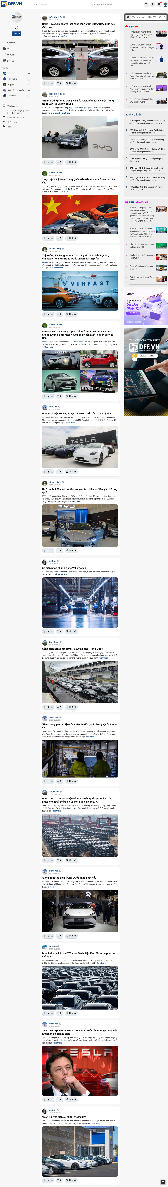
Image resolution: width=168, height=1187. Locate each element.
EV (61, 344)
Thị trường (12, 79)
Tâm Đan (53, 406)
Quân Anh (54, 717)
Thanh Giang (55, 248)
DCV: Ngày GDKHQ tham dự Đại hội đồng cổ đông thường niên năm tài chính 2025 (147, 122)
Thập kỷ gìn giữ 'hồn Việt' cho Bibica (142, 278)
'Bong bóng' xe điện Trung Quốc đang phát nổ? (69, 877)
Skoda (44, 342)
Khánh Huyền (55, 172)
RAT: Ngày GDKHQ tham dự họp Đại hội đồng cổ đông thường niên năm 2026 (146, 169)
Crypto (11, 84)
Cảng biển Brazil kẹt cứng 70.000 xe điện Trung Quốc (72, 649)
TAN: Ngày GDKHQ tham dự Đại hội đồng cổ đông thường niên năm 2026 (146, 141)
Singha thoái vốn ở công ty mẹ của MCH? (142, 256)
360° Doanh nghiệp (16, 90)
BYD (47, 108)
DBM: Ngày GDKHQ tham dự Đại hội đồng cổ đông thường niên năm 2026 (147, 150)
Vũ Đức (52, 561)
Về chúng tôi (12, 106)
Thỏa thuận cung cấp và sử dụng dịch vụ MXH (18, 111)
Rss (9, 127)
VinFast (45, 262)
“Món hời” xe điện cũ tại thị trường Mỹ (63, 1117)
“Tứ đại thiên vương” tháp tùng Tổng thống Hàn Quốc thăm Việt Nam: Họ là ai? (141, 34)
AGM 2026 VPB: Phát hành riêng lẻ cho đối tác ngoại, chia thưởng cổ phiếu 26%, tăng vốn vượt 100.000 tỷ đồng (142, 233)
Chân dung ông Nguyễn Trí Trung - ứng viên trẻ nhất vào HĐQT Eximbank (142, 76)
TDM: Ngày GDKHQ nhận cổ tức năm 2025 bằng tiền (146, 188)
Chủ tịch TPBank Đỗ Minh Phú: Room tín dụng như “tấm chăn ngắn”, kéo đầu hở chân (142, 89)
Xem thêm (62, 36)
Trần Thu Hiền (55, 17)
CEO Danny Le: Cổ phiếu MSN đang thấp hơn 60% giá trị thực (142, 47)
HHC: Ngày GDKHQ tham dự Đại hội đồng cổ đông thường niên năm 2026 (147, 178)
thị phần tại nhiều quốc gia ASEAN (83, 108)
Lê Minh (53, 946)
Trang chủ (11, 42)
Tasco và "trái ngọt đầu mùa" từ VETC (141, 267)
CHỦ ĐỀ (4, 68)
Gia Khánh (54, 642)
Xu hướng (11, 55)
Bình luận (11, 61)
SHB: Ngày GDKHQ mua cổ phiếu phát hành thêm (146, 159)
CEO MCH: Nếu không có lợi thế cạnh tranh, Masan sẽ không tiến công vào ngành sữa (142, 62)
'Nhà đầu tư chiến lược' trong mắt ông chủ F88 (142, 245)
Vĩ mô (10, 73)
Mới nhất (11, 48)
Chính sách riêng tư (15, 117)
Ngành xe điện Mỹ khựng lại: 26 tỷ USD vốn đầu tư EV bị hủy (76, 413)
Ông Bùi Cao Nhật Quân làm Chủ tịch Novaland (141, 100)
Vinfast (57, 113)
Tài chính (12, 96)
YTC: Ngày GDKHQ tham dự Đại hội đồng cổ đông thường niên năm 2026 (147, 131)
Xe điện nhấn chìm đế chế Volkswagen (64, 568)
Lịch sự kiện (134, 114)
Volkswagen (78, 342)
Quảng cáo (12, 122)
